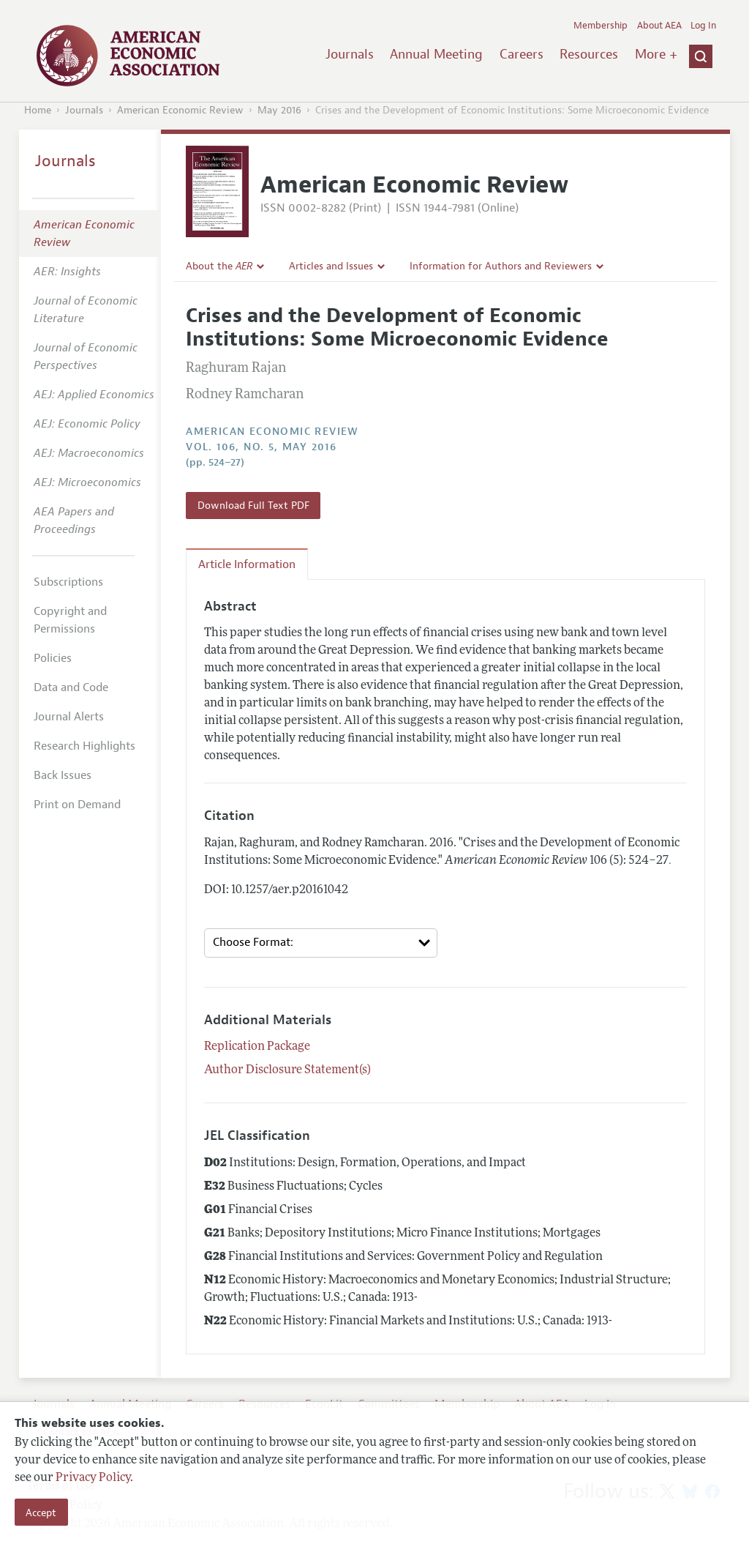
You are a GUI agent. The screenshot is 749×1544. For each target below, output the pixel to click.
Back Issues (62, 775)
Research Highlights (84, 746)
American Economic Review (180, 110)
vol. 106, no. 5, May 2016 (261, 447)
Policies (53, 658)
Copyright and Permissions (70, 620)
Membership (600, 25)
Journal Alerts (69, 716)
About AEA (659, 25)
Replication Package (257, 1047)
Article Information (247, 564)
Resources (589, 54)
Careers (521, 54)
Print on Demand (77, 804)
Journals (349, 54)
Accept (41, 1512)
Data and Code (71, 687)
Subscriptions (68, 582)
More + (656, 54)
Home (37, 110)
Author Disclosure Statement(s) (287, 1070)
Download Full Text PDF (253, 505)
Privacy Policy (93, 1478)
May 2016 (279, 110)
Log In (703, 25)
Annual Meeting (436, 54)
